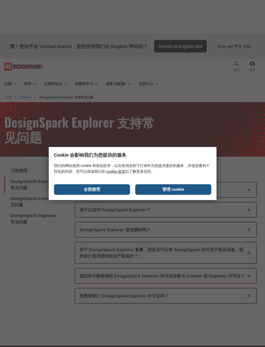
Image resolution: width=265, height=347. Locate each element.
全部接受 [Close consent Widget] (92, 189)
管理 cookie (173, 189)
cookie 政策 (115, 171)
